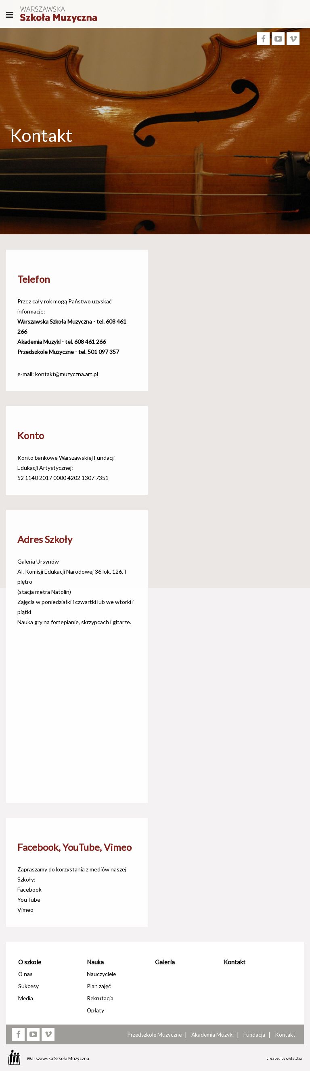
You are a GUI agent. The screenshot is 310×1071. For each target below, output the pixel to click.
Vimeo (25, 909)
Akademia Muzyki (212, 1034)
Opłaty (95, 1010)
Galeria (165, 962)
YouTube (28, 899)
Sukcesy (28, 986)
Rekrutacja (100, 998)
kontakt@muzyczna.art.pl (66, 373)
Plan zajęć (99, 986)
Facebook (29, 889)
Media (25, 998)
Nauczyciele (101, 973)
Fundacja (254, 1034)
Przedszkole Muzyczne (154, 1034)
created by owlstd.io (284, 1058)
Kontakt (234, 962)
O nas (25, 973)
